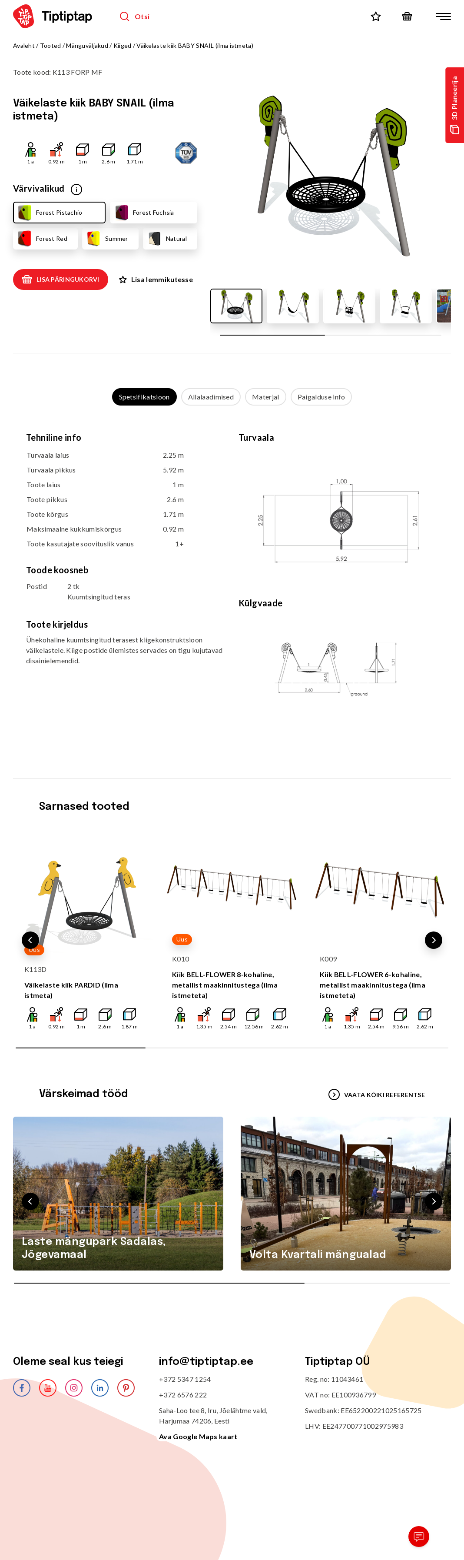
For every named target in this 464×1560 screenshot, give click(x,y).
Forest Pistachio (49, 212)
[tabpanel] (232, 583)
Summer (106, 238)
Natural (166, 238)
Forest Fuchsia (143, 212)
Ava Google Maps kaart (198, 1436)
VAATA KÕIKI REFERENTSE (376, 1094)
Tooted (50, 45)
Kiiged (122, 45)
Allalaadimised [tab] (211, 396)
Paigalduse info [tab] (321, 396)
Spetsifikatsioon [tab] (144, 396)
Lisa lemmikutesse (156, 279)
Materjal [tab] (265, 396)
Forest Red (41, 239)
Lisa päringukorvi (60, 279)
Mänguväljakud (87, 45)
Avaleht (24, 45)
